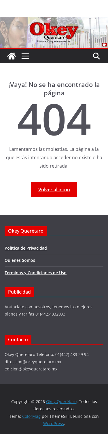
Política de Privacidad (26, 248)
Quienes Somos (20, 260)
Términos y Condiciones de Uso (36, 272)
